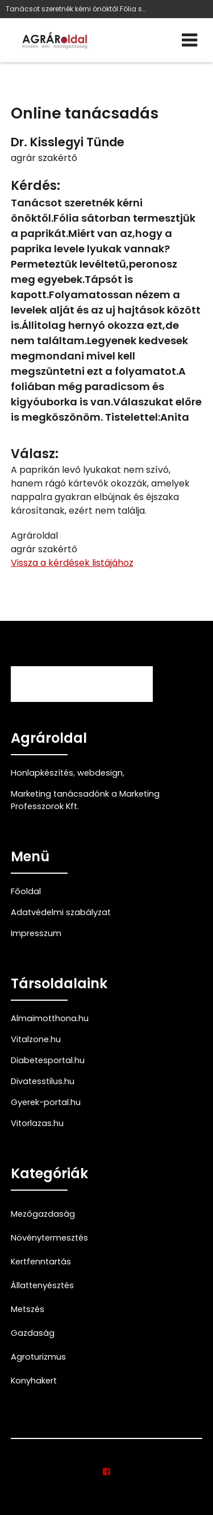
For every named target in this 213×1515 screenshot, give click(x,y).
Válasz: (35, 454)
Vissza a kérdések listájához (72, 562)
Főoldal (26, 891)
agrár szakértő (44, 157)
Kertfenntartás (41, 1261)
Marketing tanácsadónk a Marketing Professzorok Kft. (85, 800)
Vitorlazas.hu (37, 1123)
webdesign (100, 772)
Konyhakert (34, 1380)
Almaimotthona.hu (50, 1018)
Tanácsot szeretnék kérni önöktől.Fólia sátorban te (76, 9)
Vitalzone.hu (36, 1039)
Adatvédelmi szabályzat (61, 912)
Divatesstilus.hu (42, 1081)
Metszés (27, 1309)
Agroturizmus (38, 1356)
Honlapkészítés (42, 772)
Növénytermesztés (49, 1237)
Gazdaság (33, 1333)
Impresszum (36, 933)
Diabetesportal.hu (48, 1060)
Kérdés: (35, 185)
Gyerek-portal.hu (46, 1102)
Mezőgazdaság (43, 1214)
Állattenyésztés (42, 1285)
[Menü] (189, 40)
